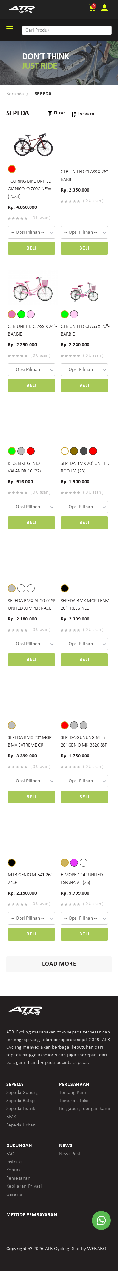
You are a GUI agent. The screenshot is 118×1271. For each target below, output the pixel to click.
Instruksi (15, 1161)
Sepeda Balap (20, 1100)
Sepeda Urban (21, 1125)
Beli (31, 248)
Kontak (13, 1170)
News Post (69, 1154)
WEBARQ (96, 1248)
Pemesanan (18, 1178)
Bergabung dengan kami (84, 1108)
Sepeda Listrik (20, 1108)
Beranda (15, 93)
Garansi (14, 1194)
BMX (11, 1117)
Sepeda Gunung (22, 1092)
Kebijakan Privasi (24, 1186)
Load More (59, 964)
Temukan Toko (74, 1100)
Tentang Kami (73, 1092)
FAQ (10, 1154)
